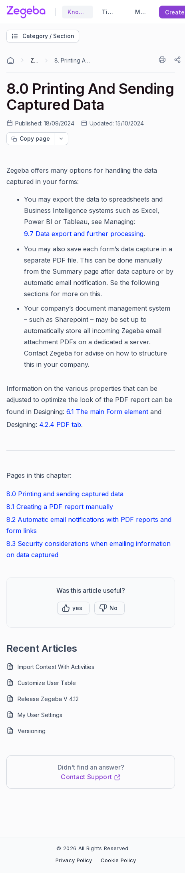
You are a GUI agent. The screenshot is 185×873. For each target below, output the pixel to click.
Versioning (32, 731)
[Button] (109, 608)
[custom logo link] (26, 12)
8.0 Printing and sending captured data (64, 494)
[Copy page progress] (30, 138)
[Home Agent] (10, 61)
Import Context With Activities (56, 666)
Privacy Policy (74, 860)
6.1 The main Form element (107, 412)
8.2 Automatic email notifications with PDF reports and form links (88, 525)
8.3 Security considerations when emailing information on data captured (88, 549)
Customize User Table (47, 682)
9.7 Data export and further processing (83, 234)
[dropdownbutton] (61, 138)
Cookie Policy (118, 860)
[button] (73, 608)
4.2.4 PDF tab (60, 424)
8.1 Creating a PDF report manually (59, 507)
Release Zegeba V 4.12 (48, 698)
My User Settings (40, 714)
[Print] (163, 60)
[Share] (178, 60)
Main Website (140, 11)
